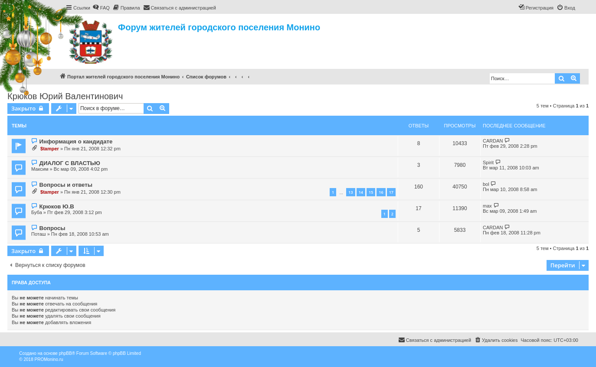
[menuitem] (101, 8)
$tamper (49, 148)
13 (350, 192)
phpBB (65, 353)
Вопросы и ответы (65, 185)
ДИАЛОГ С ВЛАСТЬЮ (69, 163)
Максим (40, 169)
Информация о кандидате (75, 141)
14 (361, 192)
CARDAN (493, 140)
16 (381, 192)
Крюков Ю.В (56, 206)
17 (391, 192)
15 (371, 192)
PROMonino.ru (49, 359)
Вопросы (52, 228)
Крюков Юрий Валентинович (65, 96)
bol (486, 184)
